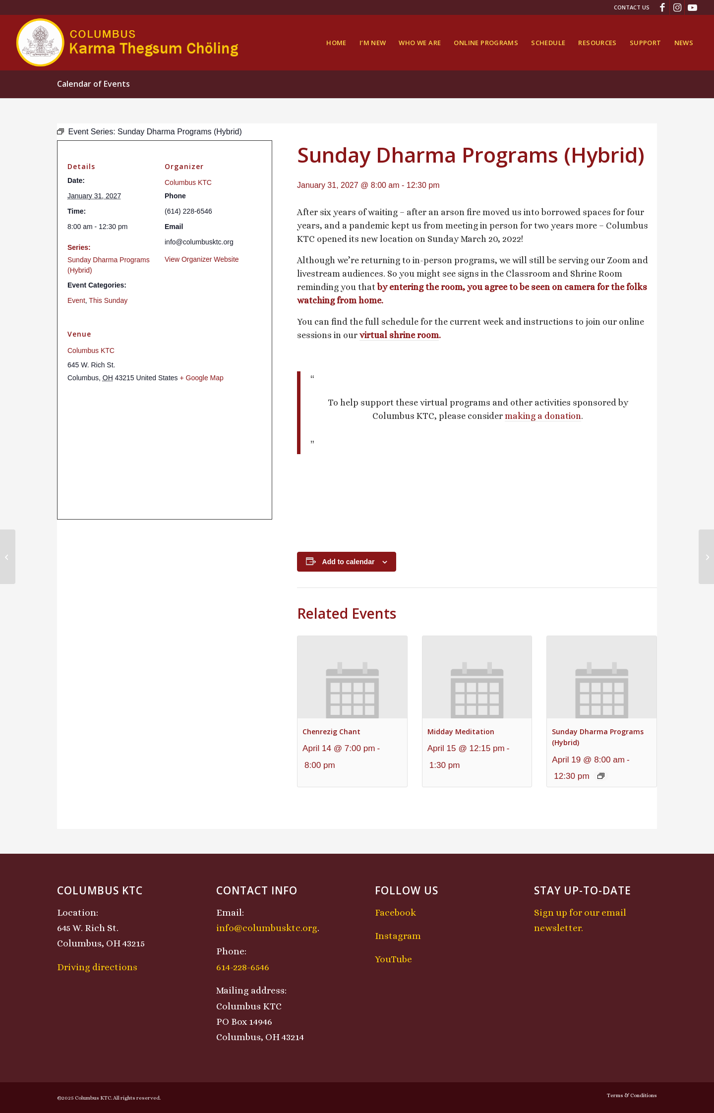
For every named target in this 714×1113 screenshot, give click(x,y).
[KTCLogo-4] (128, 42)
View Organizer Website (202, 259)
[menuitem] (629, 7)
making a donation (543, 416)
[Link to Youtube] (692, 7)
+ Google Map (201, 378)
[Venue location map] (164, 451)
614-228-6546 (242, 967)
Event (76, 300)
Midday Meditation (460, 731)
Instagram (398, 936)
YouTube (393, 959)
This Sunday (108, 300)
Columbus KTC (188, 182)
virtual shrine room (399, 335)
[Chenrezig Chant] (706, 556)
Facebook (395, 912)
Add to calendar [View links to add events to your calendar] (348, 562)
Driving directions (97, 967)
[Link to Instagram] (677, 7)
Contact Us (632, 7)
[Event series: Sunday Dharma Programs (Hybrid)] (600, 776)
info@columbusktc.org (266, 928)
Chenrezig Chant (331, 731)
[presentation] (352, 677)
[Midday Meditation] (7, 556)
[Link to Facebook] (662, 7)
